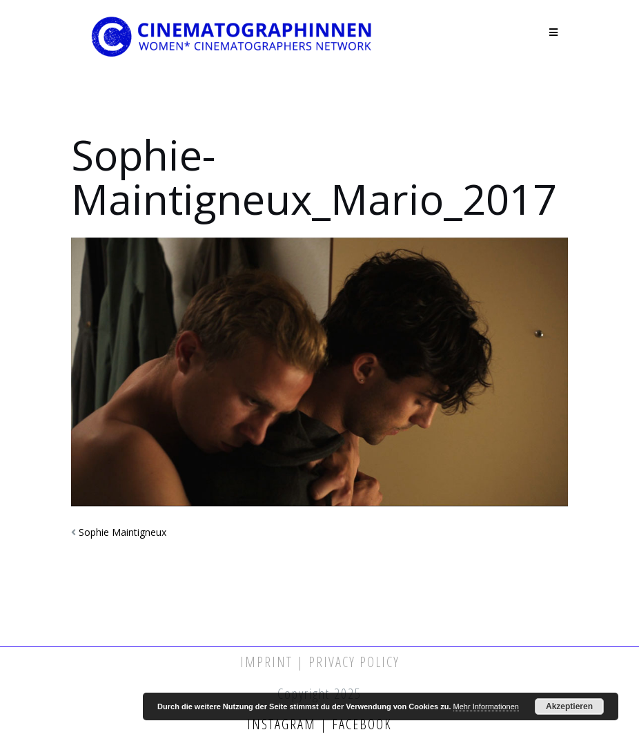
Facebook (360, 724)
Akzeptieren (569, 706)
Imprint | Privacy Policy (320, 662)
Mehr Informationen (486, 706)
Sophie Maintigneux (122, 532)
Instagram (283, 724)
